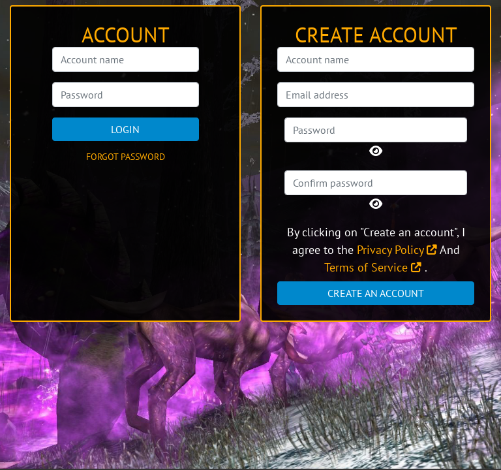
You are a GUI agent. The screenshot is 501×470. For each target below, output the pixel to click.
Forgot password (125, 157)
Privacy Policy (397, 249)
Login (125, 129)
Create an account (375, 293)
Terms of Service (372, 267)
